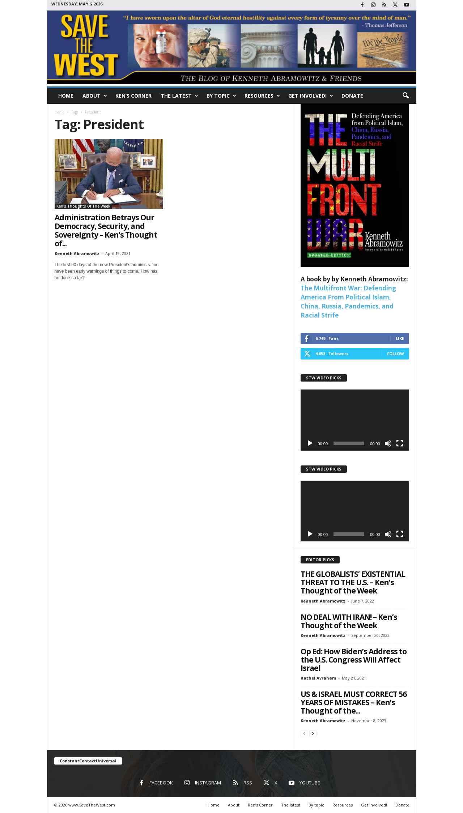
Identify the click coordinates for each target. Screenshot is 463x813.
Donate (352, 95)
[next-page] (313, 733)
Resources (262, 96)
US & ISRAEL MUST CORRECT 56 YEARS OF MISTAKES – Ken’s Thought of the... (354, 702)
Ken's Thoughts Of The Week (83, 206)
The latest (179, 96)
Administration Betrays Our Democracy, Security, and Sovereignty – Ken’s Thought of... (106, 230)
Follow (395, 353)
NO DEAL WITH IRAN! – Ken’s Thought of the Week (349, 621)
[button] (405, 96)
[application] (355, 420)
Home (65, 95)
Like (400, 338)
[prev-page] (304, 733)
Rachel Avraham (318, 678)
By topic (221, 96)
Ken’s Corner (133, 95)
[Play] (310, 443)
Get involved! (310, 96)
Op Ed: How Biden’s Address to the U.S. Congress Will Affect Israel (354, 659)
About (94, 96)
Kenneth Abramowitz (77, 253)
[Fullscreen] (399, 443)
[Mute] (388, 443)
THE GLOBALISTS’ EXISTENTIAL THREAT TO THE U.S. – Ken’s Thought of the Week (353, 582)
